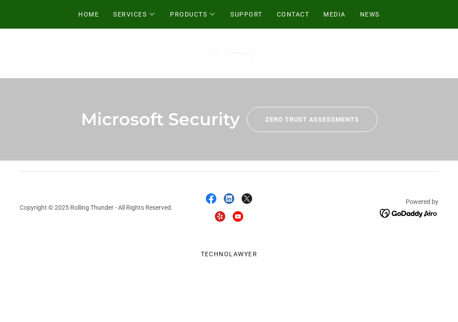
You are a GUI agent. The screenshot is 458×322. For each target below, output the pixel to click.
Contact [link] (293, 14)
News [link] (370, 14)
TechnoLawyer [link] (229, 254)
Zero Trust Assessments (303, 119)
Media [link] (334, 14)
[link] (229, 53)
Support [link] (246, 14)
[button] (134, 14)
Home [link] (88, 14)
